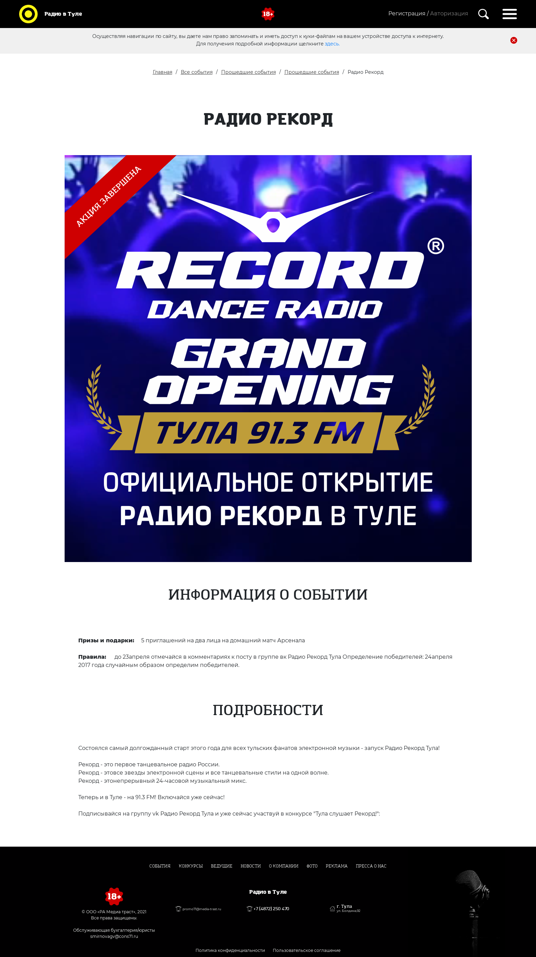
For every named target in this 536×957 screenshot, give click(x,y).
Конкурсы (191, 866)
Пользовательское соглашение (306, 950)
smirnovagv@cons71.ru (114, 936)
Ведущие (221, 866)
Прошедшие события (248, 72)
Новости (251, 866)
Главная (162, 72)
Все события (197, 72)
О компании (283, 866)
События (160, 866)
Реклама (337, 866)
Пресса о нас (371, 866)
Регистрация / (408, 13)
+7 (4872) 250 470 (271, 909)
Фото (312, 866)
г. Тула (348, 908)
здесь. (332, 43)
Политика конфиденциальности (230, 950)
